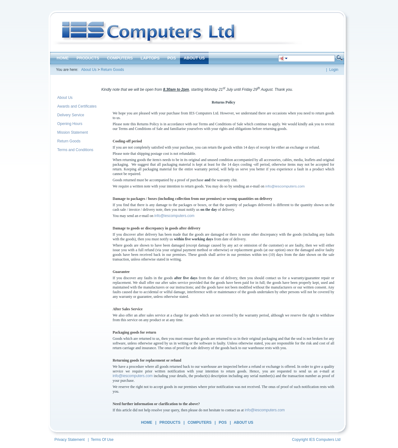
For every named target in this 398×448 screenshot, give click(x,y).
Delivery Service (70, 115)
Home (146, 422)
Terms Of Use (102, 439)
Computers (200, 422)
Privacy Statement (69, 439)
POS (223, 422)
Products (170, 422)
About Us (88, 69)
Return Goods (112, 69)
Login (333, 69)
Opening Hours (69, 124)
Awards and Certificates (77, 106)
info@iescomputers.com (285, 186)
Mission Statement (72, 132)
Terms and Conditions (75, 150)
